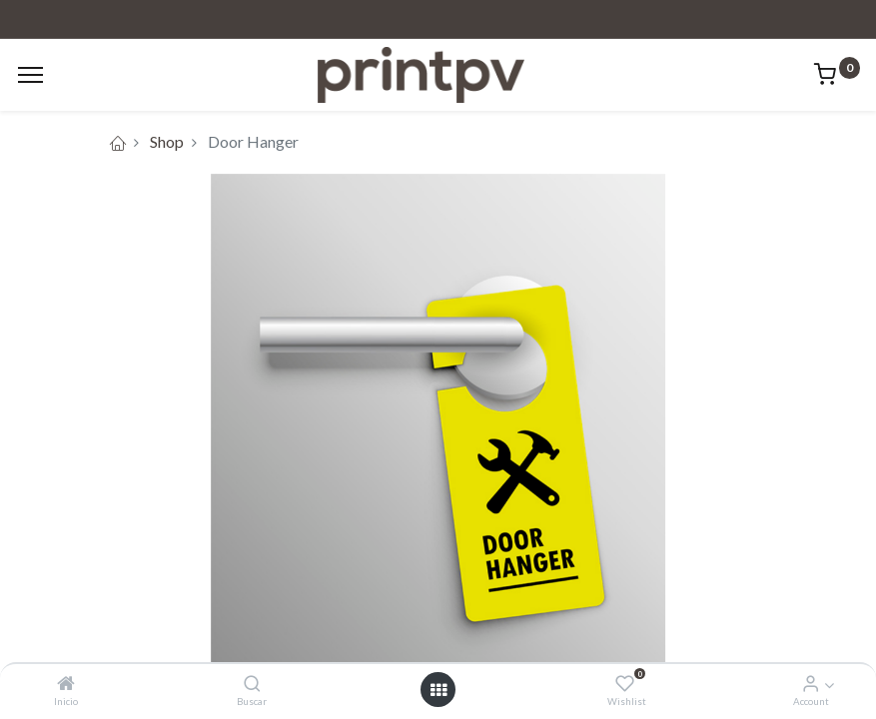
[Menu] (30, 75)
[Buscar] (252, 683)
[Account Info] (810, 683)
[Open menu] (438, 690)
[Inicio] (66, 683)
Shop (167, 141)
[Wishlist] (624, 683)
